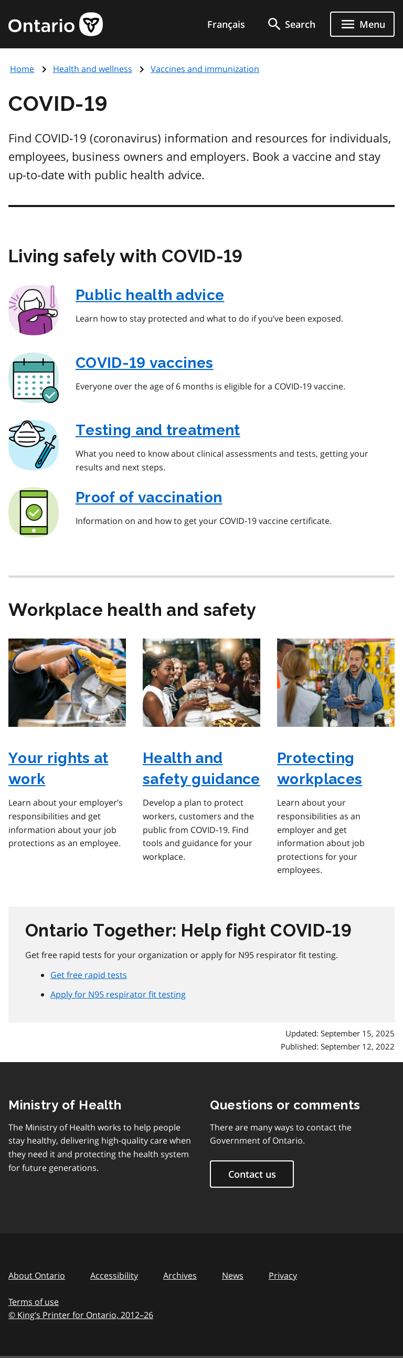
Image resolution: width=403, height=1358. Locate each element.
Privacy (283, 1275)
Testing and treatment (158, 430)
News (232, 1275)
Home (22, 69)
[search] (291, 24)
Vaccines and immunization (205, 69)
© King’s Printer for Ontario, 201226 (80, 1315)
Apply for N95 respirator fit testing (118, 994)
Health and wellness (92, 69)
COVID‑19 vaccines (144, 363)
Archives (180, 1275)
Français (226, 24)
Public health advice (150, 295)
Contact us (252, 1174)
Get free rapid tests (88, 975)
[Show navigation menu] (362, 24)
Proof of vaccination (149, 497)
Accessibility (114, 1275)
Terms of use (33, 1302)
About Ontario (36, 1275)
